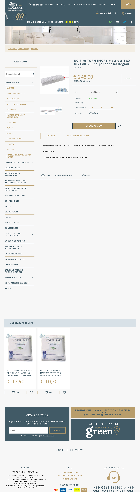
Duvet (9, 128)
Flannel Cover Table (16, 195)
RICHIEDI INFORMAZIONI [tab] (78, 136)
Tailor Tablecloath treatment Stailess (15, 182)
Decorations (11, 264)
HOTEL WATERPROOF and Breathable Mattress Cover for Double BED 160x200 (19, 355)
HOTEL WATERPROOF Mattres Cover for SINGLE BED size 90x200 (51, 353)
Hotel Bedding (23, 49)
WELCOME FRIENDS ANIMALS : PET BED (14, 271)
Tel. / (26, 461)
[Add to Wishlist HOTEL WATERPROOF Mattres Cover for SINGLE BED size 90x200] (64, 373)
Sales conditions (70, 453)
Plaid (8, 217)
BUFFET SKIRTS (12, 201)
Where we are (70, 459)
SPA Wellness (12, 223)
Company (40, 22)
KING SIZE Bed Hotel (15, 259)
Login (103, 13)
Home (30, 22)
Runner (10, 88)
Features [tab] (50, 136)
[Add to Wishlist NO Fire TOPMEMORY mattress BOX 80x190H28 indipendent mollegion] (119, 126)
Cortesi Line (11, 228)
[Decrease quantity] (92, 107)
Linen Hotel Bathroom (17, 162)
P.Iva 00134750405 (27, 468)
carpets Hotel (12, 168)
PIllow (10, 144)
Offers (68, 22)
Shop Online (55, 22)
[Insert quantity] (102, 107)
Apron (8, 206)
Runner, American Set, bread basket (16, 189)
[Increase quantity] (112, 107)
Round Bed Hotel (14, 254)
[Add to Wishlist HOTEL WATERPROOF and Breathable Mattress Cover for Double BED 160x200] (31, 373)
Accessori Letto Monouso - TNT (13, 247)
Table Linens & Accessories (12, 174)
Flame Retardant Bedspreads (15, 116)
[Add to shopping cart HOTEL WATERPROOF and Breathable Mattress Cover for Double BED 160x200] (15, 373)
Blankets (11, 122)
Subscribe (113, 13)
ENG (113, 4)
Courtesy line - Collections (13, 234)
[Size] (103, 92)
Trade (8, 288)
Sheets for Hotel (15, 93)
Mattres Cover (14, 139)
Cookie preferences (38, 466)
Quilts (10, 133)
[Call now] (67, 5)
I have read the (38, 416)
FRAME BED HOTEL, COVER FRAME (18, 156)
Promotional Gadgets (17, 283)
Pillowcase (12, 99)
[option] (54, 80)
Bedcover (11, 110)
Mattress (34, 49)
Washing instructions (70, 456)
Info (77, 22)
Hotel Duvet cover (16, 104)
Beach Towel (11, 212)
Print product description (60, 175)
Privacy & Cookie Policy (16, 466)
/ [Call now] (114, 472)
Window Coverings (15, 241)
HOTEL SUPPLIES (13, 277)
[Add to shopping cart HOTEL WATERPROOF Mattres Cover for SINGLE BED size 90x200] (48, 373)
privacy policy (46, 416)
